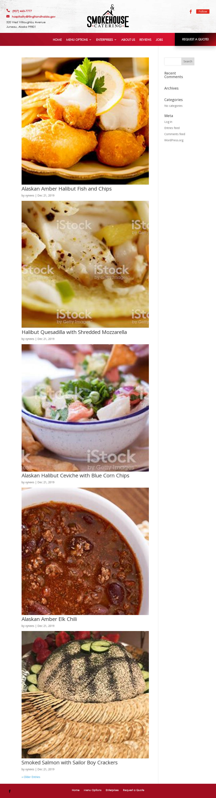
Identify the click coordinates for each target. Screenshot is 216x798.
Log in (168, 122)
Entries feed (172, 128)
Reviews (145, 40)
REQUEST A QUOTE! (195, 39)
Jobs (159, 40)
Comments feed (174, 134)
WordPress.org (173, 140)
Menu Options (77, 40)
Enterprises (104, 40)
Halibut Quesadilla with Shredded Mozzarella (74, 332)
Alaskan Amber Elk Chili (49, 619)
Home (57, 40)
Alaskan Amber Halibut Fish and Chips (67, 188)
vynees (29, 195)
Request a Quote (133, 790)
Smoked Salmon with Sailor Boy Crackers (70, 762)
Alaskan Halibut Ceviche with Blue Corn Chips (75, 475)
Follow (203, 11)
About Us (128, 40)
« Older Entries (31, 777)
